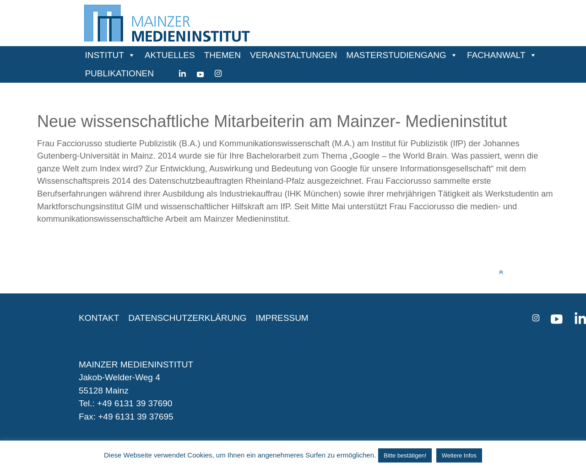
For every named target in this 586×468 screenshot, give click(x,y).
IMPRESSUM (282, 318)
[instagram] (218, 73)
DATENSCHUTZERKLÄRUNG (187, 318)
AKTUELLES (170, 55)
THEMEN (222, 55)
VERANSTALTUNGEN (293, 55)
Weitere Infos (459, 455)
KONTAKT (99, 318)
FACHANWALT (496, 55)
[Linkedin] (182, 73)
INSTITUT (104, 55)
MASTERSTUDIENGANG (396, 55)
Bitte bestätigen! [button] (405, 455)
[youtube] (200, 73)
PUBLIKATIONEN (119, 73)
